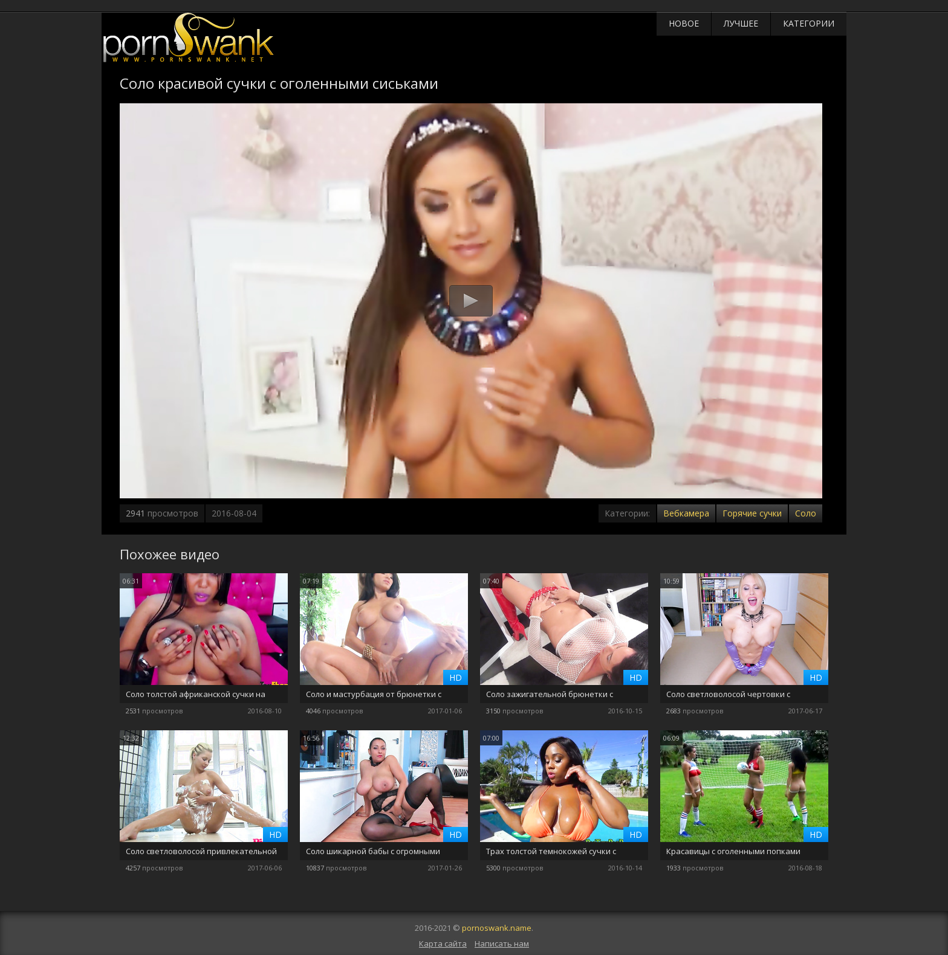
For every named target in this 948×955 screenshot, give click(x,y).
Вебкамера (686, 513)
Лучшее (741, 23)
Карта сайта (443, 943)
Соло (805, 513)
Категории (808, 23)
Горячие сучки (752, 513)
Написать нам (502, 943)
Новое (684, 23)
